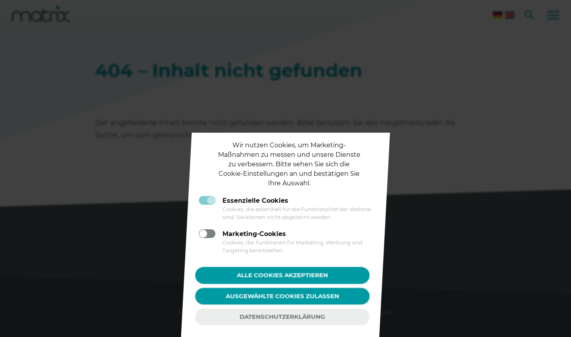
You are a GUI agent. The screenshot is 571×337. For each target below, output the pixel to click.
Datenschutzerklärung (282, 316)
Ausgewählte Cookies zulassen (282, 295)
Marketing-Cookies (254, 234)
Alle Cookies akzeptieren (282, 275)
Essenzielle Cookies (255, 200)
